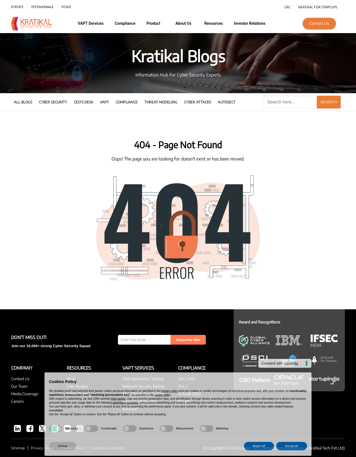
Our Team (19, 386)
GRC (287, 7)
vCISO (66, 6)
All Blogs (23, 102)
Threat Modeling (160, 102)
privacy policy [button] (170, 400)
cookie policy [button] (162, 404)
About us (183, 23)
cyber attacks (197, 102)
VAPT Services (91, 23)
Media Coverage (24, 393)
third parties (118, 407)
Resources (213, 23)
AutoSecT (227, 102)
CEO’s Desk (83, 102)
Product (153, 23)
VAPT (104, 102)
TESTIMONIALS (42, 6)
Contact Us (319, 23)
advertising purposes (125, 411)
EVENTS (17, 6)
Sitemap (18, 448)
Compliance (125, 23)
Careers (17, 401)
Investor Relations (249, 23)
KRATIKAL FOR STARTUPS (317, 7)
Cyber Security (53, 102)
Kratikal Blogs (178, 56)
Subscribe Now (188, 340)
